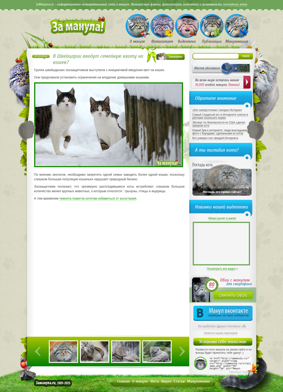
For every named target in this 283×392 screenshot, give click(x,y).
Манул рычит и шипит (222, 218)
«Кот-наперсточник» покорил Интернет (217, 110)
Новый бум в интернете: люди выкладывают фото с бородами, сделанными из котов (220, 132)
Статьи (179, 381)
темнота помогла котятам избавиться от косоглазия (97, 198)
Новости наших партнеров (221, 333)
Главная (123, 381)
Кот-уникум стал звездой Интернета (215, 138)
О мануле (140, 381)
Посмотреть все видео (221, 268)
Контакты (234, 326)
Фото (154, 381)
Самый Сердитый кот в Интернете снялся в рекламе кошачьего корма (220, 116)
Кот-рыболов (206, 326)
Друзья (221, 326)
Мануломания (198, 381)
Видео (166, 381)
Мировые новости (240, 372)
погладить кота (235, 4)
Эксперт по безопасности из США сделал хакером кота (218, 124)
